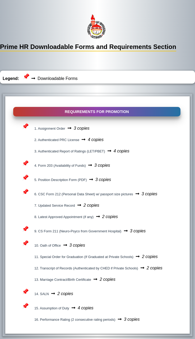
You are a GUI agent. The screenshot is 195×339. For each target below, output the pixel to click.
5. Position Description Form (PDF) (60, 180)
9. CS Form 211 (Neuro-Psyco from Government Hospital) (77, 231)
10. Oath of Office (47, 245)
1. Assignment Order (49, 128)
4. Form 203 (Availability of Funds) (60, 166)
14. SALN (41, 294)
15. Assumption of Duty (51, 308)
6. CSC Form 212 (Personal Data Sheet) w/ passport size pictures (83, 194)
